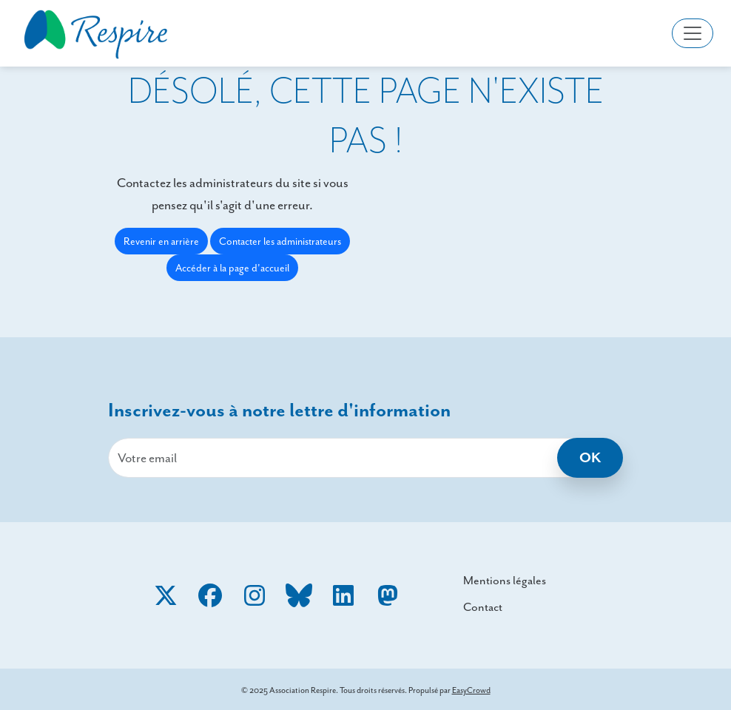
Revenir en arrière (161, 241)
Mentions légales (504, 580)
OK (590, 457)
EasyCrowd (471, 690)
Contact (482, 607)
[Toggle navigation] (692, 33)
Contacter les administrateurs (280, 241)
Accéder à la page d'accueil (232, 267)
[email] (365, 458)
